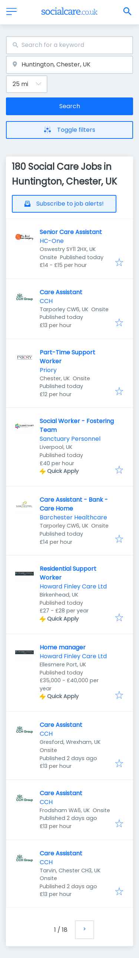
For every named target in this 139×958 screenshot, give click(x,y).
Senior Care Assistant (71, 232)
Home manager (63, 647)
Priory (48, 370)
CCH (46, 301)
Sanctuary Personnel (70, 439)
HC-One (52, 241)
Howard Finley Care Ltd (73, 586)
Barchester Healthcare (73, 517)
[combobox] (69, 45)
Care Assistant (61, 292)
